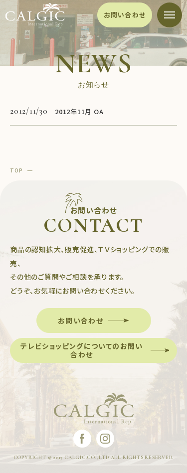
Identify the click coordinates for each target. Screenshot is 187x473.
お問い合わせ (125, 14)
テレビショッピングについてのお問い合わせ (81, 350)
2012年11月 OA (79, 111)
